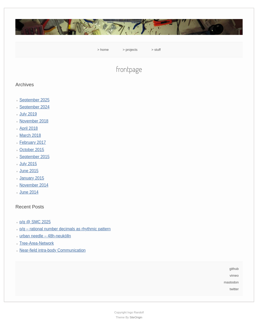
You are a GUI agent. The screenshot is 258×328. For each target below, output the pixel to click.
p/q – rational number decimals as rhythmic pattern (65, 229)
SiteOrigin (136, 317)
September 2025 (34, 100)
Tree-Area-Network (37, 243)
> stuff (156, 50)
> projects (130, 50)
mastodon (231, 282)
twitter (234, 289)
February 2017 (33, 142)
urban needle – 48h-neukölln (45, 236)
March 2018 (30, 135)
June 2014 (29, 192)
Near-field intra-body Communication (53, 250)
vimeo (234, 275)
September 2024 (34, 107)
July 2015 (28, 164)
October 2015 (32, 149)
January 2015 (32, 178)
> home (103, 50)
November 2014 (34, 185)
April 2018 (29, 128)
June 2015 (29, 171)
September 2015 (34, 156)
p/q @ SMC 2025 (35, 222)
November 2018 (34, 121)
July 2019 (28, 114)
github (233, 269)
